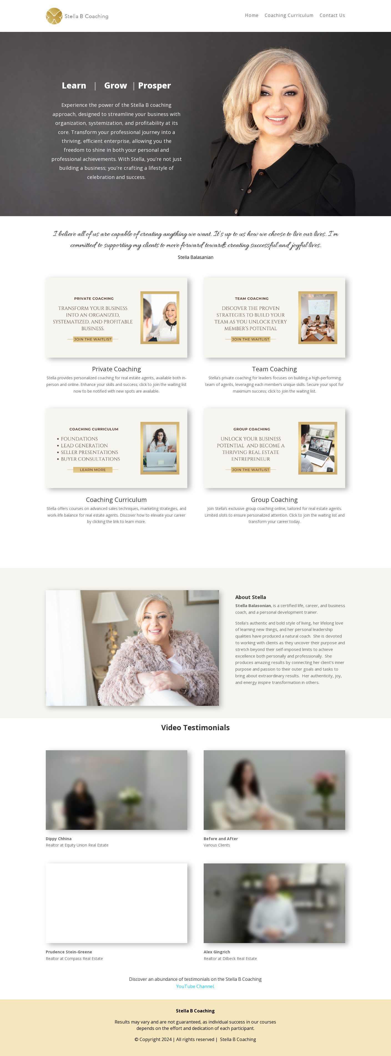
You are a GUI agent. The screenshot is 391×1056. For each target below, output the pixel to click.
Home (252, 15)
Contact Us (332, 15)
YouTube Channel (195, 986)
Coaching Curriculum (289, 15)
